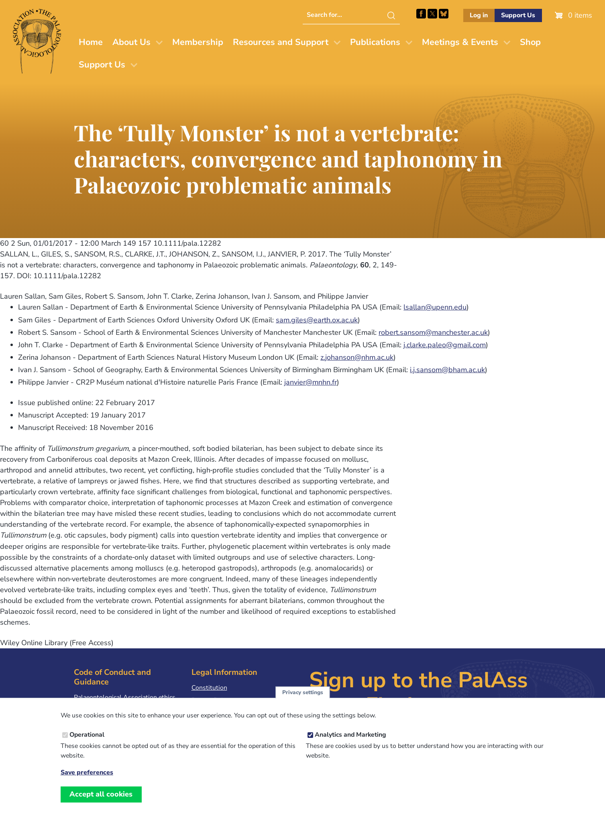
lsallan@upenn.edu (434, 307)
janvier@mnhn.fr (310, 382)
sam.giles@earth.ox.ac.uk (317, 320)
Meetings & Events (460, 42)
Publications (375, 42)
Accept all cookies (100, 794)
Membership (197, 42)
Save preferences (87, 772)
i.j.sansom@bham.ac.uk (447, 370)
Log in (479, 15)
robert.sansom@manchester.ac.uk (433, 332)
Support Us (518, 15)
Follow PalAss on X (432, 13)
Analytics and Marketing (350, 734)
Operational (86, 734)
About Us (131, 42)
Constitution (209, 687)
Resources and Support (280, 42)
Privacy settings (302, 692)
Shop (530, 42)
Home (91, 42)
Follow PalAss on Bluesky (443, 13)
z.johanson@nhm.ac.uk (356, 357)
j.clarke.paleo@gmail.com (444, 345)
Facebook (421, 13)
